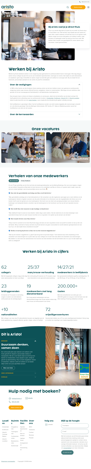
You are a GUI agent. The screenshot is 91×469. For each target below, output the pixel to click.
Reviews (31, 435)
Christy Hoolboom (25, 180)
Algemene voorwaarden (8, 461)
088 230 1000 (15, 402)
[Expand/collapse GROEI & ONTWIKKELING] (35, 373)
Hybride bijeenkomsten (23, 429)
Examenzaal (14, 445)
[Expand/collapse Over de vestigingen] (79, 84)
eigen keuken (33, 100)
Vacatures (32, 429)
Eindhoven (57, 98)
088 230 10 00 (85, 1)
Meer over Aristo (8, 368)
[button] (67, 7)
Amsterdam (50, 98)
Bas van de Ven (14, 180)
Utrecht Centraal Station (4, 434)
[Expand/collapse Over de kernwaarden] (79, 114)
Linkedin (30, 398)
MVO (30, 427)
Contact (31, 432)
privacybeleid (67, 448)
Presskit (31, 438)
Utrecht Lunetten (74, 98)
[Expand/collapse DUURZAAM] (35, 377)
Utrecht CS (64, 98)
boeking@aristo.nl (17, 398)
